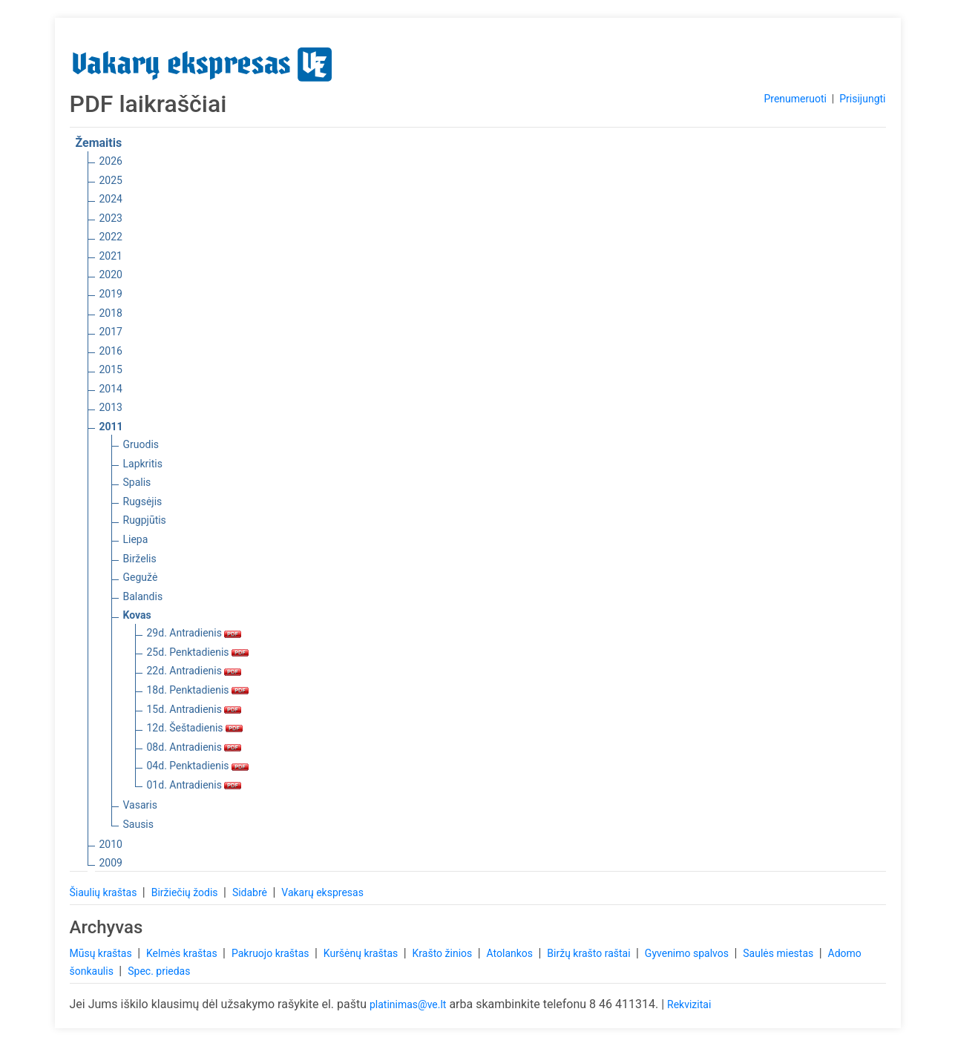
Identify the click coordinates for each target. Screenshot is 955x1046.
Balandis (143, 596)
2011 (111, 426)
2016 (110, 351)
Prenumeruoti (795, 99)
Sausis (138, 824)
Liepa (135, 539)
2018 (110, 313)
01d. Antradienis (194, 785)
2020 (110, 274)
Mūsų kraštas (102, 953)
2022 (110, 237)
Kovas (137, 615)
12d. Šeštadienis (195, 728)
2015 (110, 369)
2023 (110, 218)
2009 (110, 863)
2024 (110, 199)
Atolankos (511, 953)
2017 (110, 332)
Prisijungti (862, 99)
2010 (110, 844)
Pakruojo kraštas (272, 953)
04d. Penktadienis (198, 766)
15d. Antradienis (194, 709)
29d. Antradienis (194, 633)
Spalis (137, 482)
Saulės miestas (779, 953)
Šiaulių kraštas (105, 892)
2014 (110, 389)
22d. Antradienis (194, 671)
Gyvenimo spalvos (688, 953)
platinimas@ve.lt (408, 1004)
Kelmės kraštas (183, 953)
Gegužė (140, 577)
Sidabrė (251, 892)
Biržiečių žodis (185, 892)
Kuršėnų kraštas (362, 953)
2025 (110, 180)
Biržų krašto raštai (590, 953)
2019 (110, 294)
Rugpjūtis (144, 520)
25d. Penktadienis (198, 652)
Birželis (140, 559)
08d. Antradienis (194, 747)
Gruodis (141, 444)
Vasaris (140, 805)
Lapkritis (143, 464)
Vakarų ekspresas (322, 892)
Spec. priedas (159, 971)
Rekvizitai (689, 1004)
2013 (110, 407)
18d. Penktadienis (198, 690)
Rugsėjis (143, 501)
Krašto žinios (444, 953)
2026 (110, 161)
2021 (110, 256)
